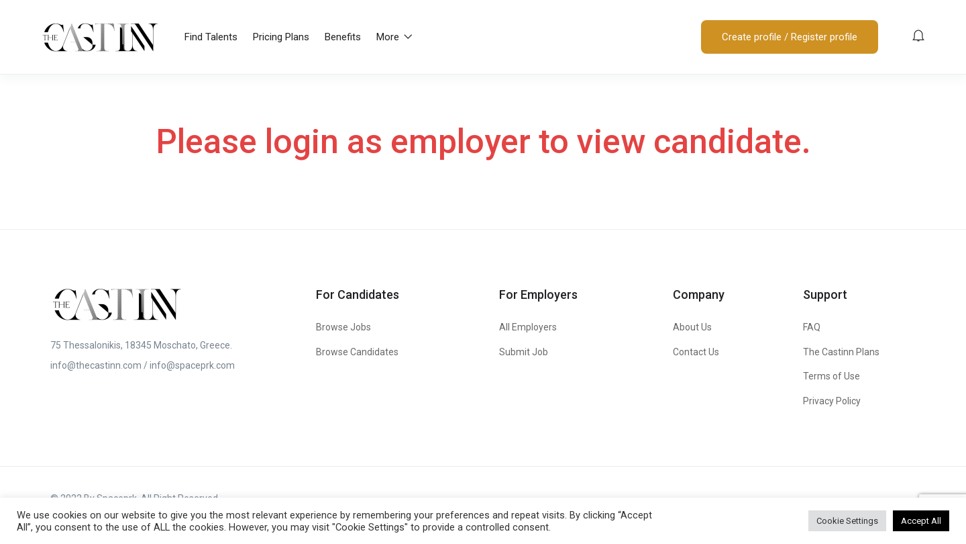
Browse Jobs (343, 327)
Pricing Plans (281, 37)
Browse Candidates (357, 352)
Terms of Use (831, 376)
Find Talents (210, 37)
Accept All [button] (921, 521)
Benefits (343, 37)
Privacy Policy (832, 401)
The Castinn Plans (841, 352)
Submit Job (523, 352)
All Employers (528, 327)
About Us (692, 327)
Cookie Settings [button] (847, 521)
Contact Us (696, 352)
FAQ (811, 327)
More (394, 37)
